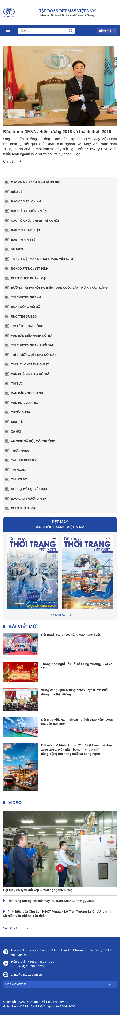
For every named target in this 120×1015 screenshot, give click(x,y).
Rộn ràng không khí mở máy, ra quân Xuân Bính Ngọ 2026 (50, 901)
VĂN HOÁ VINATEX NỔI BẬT (31, 374)
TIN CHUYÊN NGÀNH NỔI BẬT (32, 345)
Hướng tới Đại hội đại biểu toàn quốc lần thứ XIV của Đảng (59, 287)
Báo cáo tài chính (26, 201)
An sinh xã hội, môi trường (33, 441)
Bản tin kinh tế (23, 239)
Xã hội (16, 431)
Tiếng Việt (107, 31)
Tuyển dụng (20, 412)
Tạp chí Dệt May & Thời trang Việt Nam (42, 259)
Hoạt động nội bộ (25, 306)
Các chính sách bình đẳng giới (36, 182)
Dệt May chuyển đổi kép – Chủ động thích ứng (38, 890)
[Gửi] (71, 31)
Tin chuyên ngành (26, 297)
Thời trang (20, 450)
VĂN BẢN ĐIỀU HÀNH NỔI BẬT (32, 335)
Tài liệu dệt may (24, 460)
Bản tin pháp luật (25, 230)
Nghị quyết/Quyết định (29, 268)
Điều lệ (16, 191)
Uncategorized (24, 316)
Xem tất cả (58, 615)
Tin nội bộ (19, 479)
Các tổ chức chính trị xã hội (35, 220)
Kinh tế (17, 421)
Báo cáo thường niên (29, 211)
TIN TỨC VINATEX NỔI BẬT (30, 364)
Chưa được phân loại (28, 278)
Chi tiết (8, 161)
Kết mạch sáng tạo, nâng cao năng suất (70, 634)
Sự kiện (17, 249)
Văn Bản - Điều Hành (27, 393)
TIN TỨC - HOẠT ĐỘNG (27, 326)
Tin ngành (19, 469)
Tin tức (17, 383)
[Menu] (7, 30)
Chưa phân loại (24, 508)
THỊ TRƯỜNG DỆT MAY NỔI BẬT (33, 354)
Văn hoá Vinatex (24, 402)
